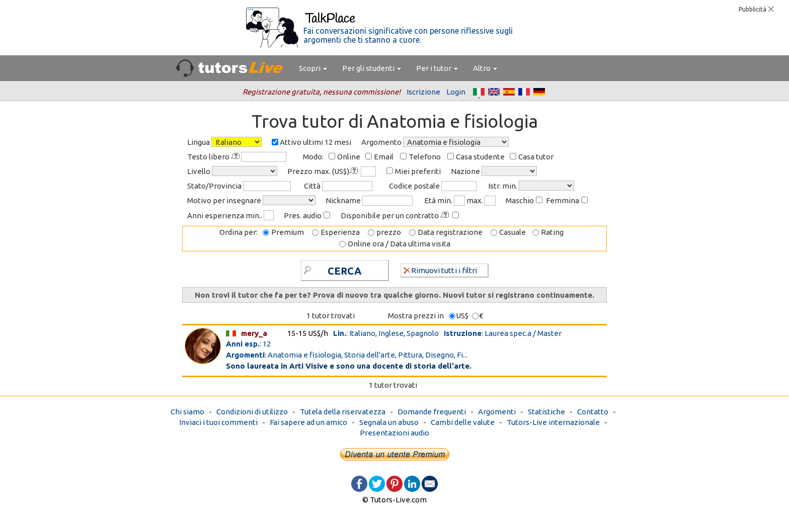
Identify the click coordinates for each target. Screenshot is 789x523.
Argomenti (497, 411)
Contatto (592, 411)
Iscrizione (423, 92)
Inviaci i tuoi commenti (218, 422)
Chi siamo (187, 411)
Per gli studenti (371, 68)
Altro (485, 68)
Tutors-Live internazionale (553, 422)
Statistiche (546, 411)
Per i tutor (437, 68)
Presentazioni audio (394, 432)
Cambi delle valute (463, 422)
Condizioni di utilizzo (252, 411)
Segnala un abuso (389, 422)
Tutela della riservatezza (342, 411)
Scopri (313, 68)
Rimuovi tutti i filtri (440, 270)
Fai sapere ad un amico (308, 422)
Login (455, 92)
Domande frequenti (432, 411)
